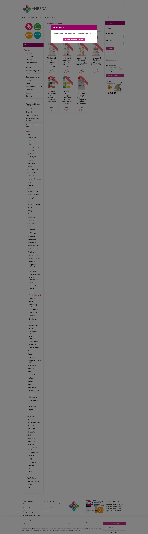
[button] (74, 39)
